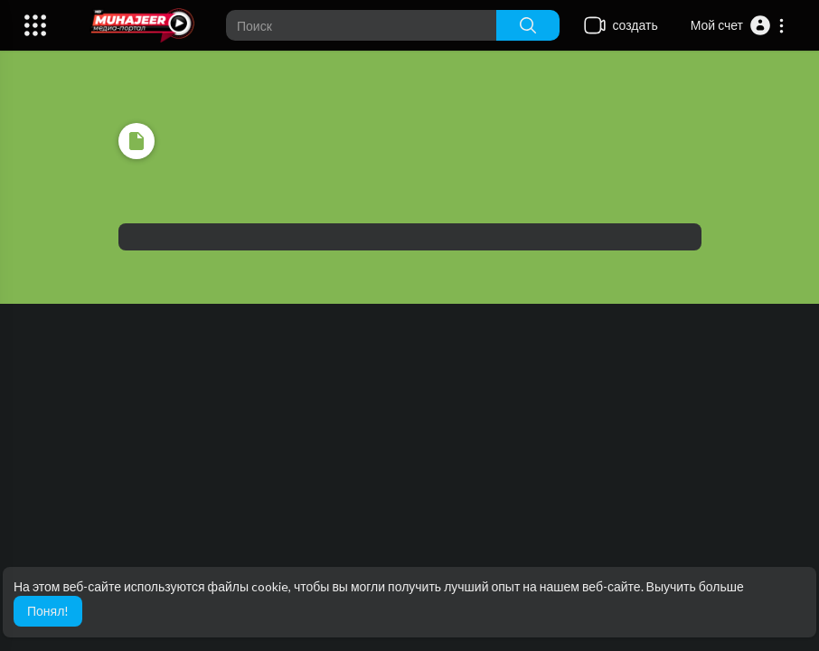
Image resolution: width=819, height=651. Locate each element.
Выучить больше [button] (695, 586)
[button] (738, 25)
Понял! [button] (48, 610)
